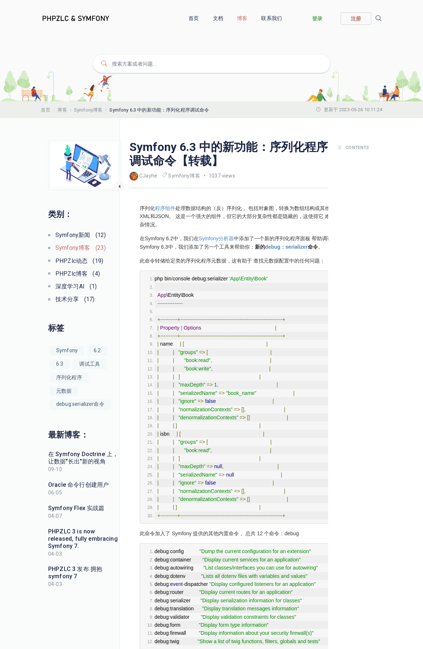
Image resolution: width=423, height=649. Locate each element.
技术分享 (74, 299)
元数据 (63, 391)
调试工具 (89, 364)
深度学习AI (76, 286)
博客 (242, 18)
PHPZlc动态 (79, 260)
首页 (194, 18)
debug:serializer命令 (80, 404)
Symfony (67, 350)
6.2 (97, 350)
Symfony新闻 (80, 235)
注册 (356, 19)
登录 (317, 19)
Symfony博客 (88, 110)
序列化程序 (69, 377)
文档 (218, 18)
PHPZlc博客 (77, 273)
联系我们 (272, 18)
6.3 (59, 364)
